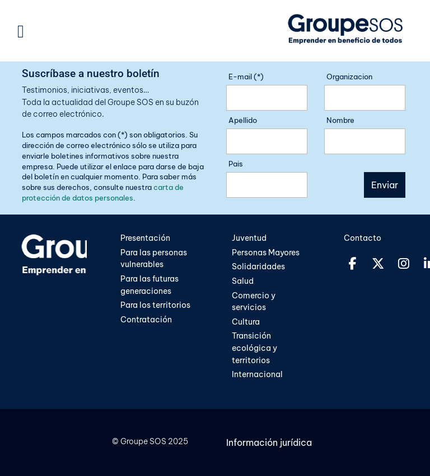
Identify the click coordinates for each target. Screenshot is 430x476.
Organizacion (349, 76)
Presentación (145, 238)
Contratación (146, 320)
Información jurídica (269, 442)
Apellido (242, 120)
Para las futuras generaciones (149, 285)
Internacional (257, 374)
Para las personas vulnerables (153, 258)
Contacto (362, 238)
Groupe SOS (143, 441)
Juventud (249, 238)
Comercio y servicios (253, 302)
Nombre (340, 120)
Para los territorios (155, 305)
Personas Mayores (266, 252)
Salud (243, 281)
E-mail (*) (246, 76)
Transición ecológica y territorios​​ (254, 348)
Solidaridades (258, 266)
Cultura (246, 322)
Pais (235, 163)
